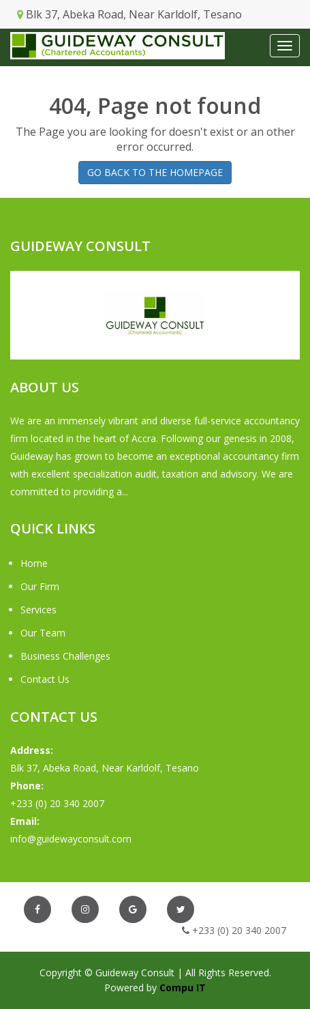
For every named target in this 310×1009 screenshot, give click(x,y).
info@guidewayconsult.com (70, 838)
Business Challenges (65, 655)
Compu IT (182, 987)
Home (34, 563)
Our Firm (39, 586)
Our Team (42, 632)
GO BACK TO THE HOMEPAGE (155, 172)
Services (38, 609)
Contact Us (44, 679)
